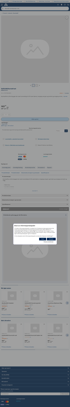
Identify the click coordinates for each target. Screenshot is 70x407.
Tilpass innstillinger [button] (48, 241)
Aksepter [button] (51, 239)
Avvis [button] (42, 239)
